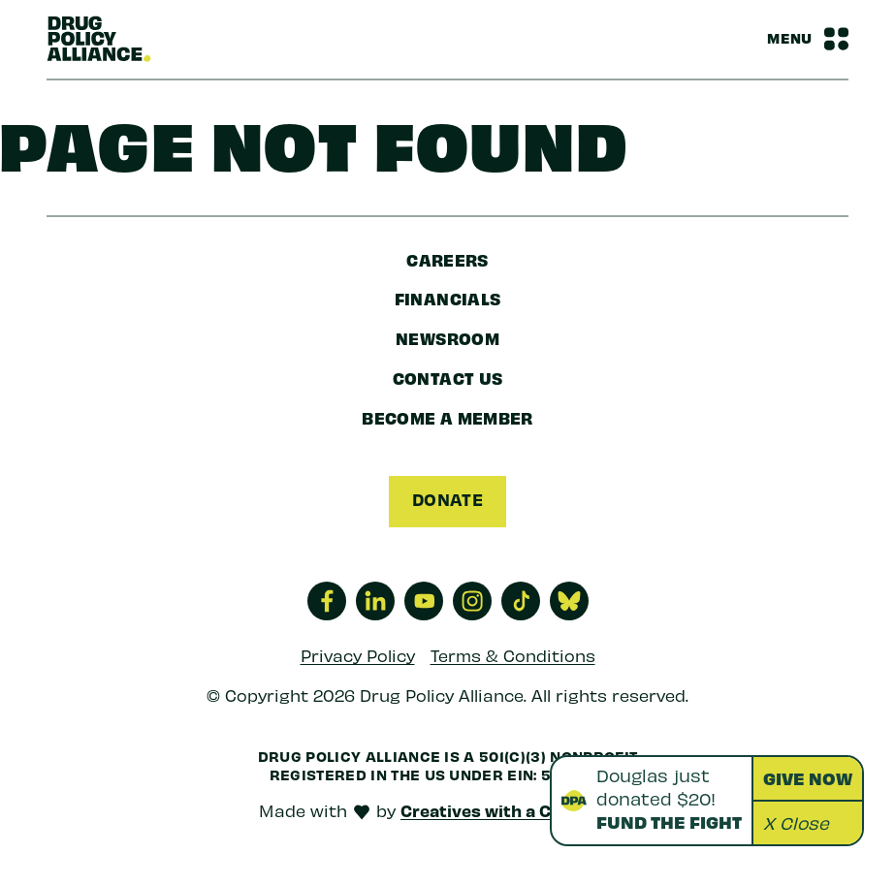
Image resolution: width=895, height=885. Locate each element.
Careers (447, 259)
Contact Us (448, 377)
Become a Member (447, 417)
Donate (447, 499)
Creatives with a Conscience (518, 810)
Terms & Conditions (513, 655)
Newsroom (447, 338)
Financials (448, 298)
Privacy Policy (358, 655)
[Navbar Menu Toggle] (807, 39)
